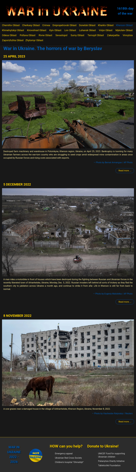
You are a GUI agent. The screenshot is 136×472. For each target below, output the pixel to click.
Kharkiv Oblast (106, 25)
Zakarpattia (113, 35)
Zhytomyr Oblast (34, 40)
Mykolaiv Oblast (124, 30)
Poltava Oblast (27, 35)
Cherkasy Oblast (31, 25)
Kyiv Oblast (55, 30)
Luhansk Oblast (87, 30)
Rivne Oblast (45, 35)
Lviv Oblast (70, 30)
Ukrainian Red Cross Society (68, 458)
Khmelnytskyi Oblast (13, 30)
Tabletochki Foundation (109, 465)
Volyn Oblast (105, 30)
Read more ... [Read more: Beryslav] (124, 170)
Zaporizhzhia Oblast (13, 40)
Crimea (46, 25)
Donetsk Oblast (87, 25)
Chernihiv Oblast (11, 25)
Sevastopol (61, 35)
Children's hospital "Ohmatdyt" (69, 462)
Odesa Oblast (9, 35)
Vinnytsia (128, 35)
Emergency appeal (64, 453)
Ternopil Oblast (96, 35)
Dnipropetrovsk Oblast (64, 25)
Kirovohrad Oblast (36, 30)
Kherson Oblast (124, 25)
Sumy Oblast (77, 35)
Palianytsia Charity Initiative (111, 461)
